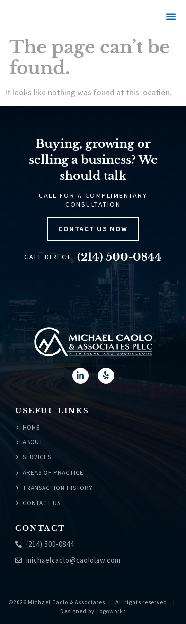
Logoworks (111, 611)
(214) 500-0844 (119, 257)
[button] (170, 17)
